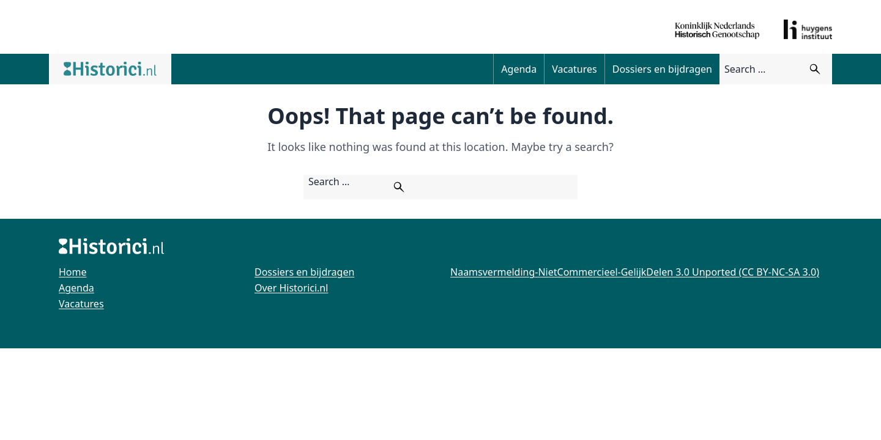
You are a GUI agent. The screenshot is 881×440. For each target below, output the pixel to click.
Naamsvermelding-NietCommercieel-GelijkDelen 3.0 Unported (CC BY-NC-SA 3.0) (634, 272)
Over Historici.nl (291, 288)
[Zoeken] (815, 69)
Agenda (519, 69)
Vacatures (574, 69)
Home (73, 272)
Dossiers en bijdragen (662, 69)
